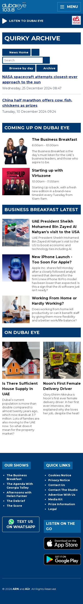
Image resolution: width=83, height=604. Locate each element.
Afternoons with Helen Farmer (19, 494)
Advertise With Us (61, 494)
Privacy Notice (59, 480)
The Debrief (16, 501)
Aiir (27, 589)
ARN (16, 589)
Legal (52, 509)
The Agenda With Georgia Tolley (20, 485)
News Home (18, 52)
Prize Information (61, 504)
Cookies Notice (59, 475)
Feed (35, 52)
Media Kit (55, 499)
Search (46, 60)
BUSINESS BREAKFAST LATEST (41, 209)
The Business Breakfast (17, 477)
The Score (14, 505)
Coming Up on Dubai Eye (36, 127)
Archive (49, 68)
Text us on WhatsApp (20, 524)
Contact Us (56, 485)
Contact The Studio (63, 489)
